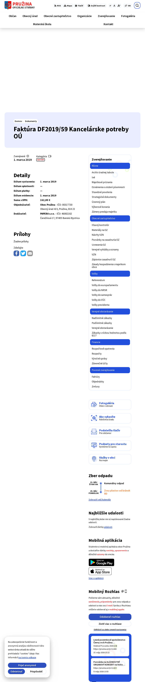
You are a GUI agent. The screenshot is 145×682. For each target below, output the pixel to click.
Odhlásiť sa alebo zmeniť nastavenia (110, 550)
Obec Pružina (77, 674)
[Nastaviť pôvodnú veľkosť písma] (114, 6)
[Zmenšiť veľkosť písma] (110, 6)
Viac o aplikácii (96, 498)
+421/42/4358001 (127, 651)
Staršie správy (98, 597)
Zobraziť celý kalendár (100, 419)
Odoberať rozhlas (110, 537)
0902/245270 (125, 658)
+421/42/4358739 (127, 647)
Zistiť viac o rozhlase (110, 544)
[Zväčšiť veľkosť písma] (119, 6)
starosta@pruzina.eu (129, 661)
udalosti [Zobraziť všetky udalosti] (108, 447)
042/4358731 (125, 654)
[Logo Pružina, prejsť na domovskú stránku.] (20, 5)
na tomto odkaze (27, 657)
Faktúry (40, 80)
